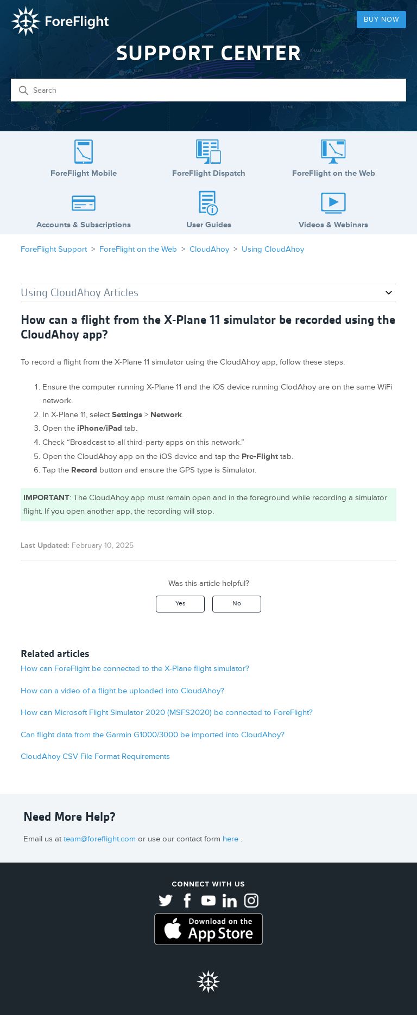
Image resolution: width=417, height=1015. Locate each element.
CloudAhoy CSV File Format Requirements (95, 756)
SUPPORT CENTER (208, 53)
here (232, 839)
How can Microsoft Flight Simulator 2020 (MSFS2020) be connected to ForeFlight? (167, 712)
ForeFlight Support (54, 249)
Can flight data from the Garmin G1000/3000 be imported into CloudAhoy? (153, 735)
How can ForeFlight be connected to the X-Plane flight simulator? (135, 668)
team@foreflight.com (101, 839)
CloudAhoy (209, 249)
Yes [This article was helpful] (180, 603)
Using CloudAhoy (273, 249)
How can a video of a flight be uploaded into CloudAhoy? (122, 691)
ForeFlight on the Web (138, 249)
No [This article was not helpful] (236, 603)
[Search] (208, 90)
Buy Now (381, 19)
